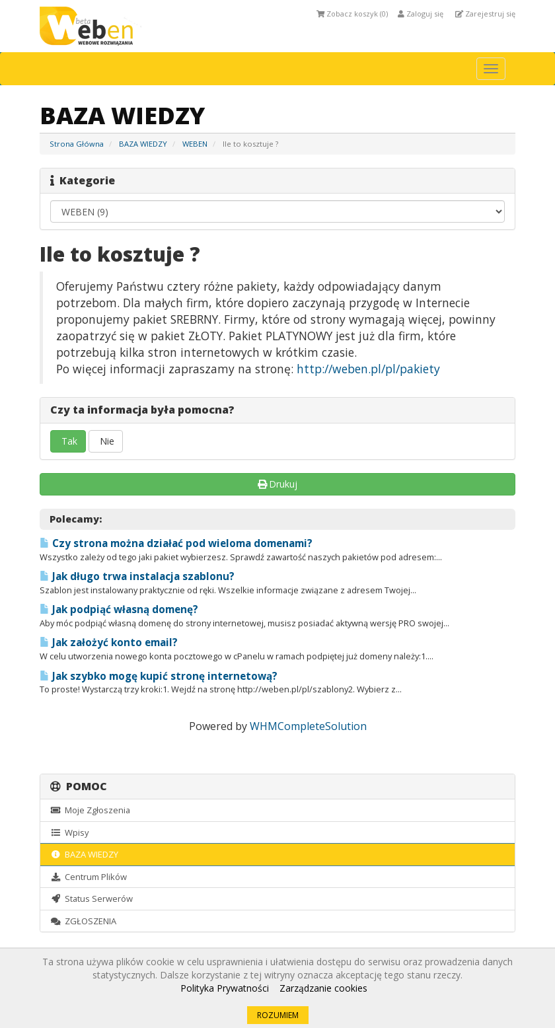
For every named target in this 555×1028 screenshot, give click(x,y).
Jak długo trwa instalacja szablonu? (137, 576)
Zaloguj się (420, 13)
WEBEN (194, 144)
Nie (105, 441)
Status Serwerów (91, 898)
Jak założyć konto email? (109, 642)
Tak (68, 441)
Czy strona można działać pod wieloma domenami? (176, 543)
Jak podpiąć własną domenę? (119, 609)
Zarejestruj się (485, 13)
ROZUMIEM (278, 1015)
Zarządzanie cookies (323, 988)
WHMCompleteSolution (308, 726)
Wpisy (69, 832)
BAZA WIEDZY (143, 144)
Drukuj (278, 484)
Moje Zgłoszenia (90, 810)
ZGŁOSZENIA (83, 921)
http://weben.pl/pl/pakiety (368, 369)
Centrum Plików (88, 877)
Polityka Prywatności (224, 988)
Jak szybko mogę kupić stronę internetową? (159, 676)
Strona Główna (77, 144)
